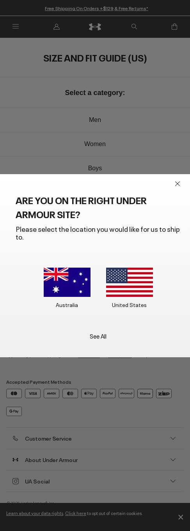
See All (98, 336)
